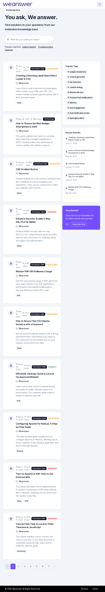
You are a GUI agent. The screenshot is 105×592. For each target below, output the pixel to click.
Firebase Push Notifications (79, 98)
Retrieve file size (75, 92)
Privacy (84, 589)
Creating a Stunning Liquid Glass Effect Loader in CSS (36, 77)
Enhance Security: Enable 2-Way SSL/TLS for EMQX (33, 220)
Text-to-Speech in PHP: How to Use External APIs (34, 475)
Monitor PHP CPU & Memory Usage (34, 271)
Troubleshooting (45, 47)
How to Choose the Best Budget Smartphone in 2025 (32, 125)
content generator (76, 77)
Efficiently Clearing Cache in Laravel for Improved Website (35, 375)
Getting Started (29, 47)
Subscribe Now (78, 224)
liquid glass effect (75, 118)
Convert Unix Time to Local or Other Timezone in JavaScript (35, 526)
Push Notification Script (78, 113)
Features (9, 50)
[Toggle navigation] (99, 4)
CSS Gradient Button (27, 169)
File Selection (74, 82)
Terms (95, 589)
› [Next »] (54, 566)
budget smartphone (76, 72)
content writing (74, 87)
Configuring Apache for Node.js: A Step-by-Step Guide (37, 425)
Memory (71, 103)
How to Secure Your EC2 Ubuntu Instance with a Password (33, 323)
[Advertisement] (81, 30)
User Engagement (76, 108)
